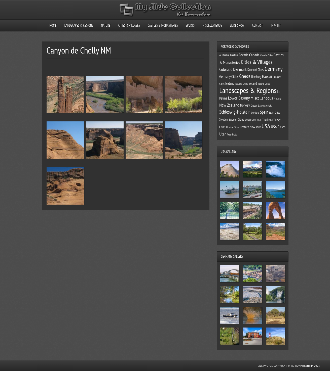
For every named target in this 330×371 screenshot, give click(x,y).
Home (53, 25)
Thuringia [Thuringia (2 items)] (267, 119)
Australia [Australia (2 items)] (224, 55)
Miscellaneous (212, 25)
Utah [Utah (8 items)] (222, 134)
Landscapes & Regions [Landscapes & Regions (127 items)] (247, 90)
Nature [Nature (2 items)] (277, 98)
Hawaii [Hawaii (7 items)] (267, 76)
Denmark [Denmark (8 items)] (240, 69)
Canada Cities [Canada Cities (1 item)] (266, 55)
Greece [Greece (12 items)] (244, 76)
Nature (106, 25)
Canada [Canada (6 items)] (254, 55)
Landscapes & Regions (78, 25)
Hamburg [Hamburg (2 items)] (256, 77)
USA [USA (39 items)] (266, 126)
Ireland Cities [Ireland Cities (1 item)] (264, 83)
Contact (257, 25)
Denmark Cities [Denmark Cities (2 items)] (255, 70)
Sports (190, 25)
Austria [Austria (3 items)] (234, 55)
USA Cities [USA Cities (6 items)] (278, 126)
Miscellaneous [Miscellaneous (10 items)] (262, 98)
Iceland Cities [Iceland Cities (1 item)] (241, 83)
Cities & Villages (129, 25)
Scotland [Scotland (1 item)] (255, 112)
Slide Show (237, 25)
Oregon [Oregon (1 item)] (253, 105)
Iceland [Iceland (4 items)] (230, 83)
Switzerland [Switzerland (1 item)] (250, 119)
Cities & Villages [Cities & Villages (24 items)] (256, 61)
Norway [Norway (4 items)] (245, 105)
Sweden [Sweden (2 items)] (223, 119)
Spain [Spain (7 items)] (264, 112)
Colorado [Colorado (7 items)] (225, 69)
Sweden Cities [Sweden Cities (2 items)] (236, 119)
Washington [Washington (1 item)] (232, 134)
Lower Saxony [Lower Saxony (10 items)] (239, 98)
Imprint (275, 25)
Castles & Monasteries (163, 25)
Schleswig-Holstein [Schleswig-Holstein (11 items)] (234, 112)
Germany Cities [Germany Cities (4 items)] (228, 76)
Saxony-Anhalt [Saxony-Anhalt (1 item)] (265, 105)
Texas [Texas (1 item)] (258, 119)
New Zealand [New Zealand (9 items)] (229, 105)
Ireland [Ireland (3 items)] (252, 83)
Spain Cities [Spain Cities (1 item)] (274, 112)
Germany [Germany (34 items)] (273, 68)
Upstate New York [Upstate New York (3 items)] (250, 127)
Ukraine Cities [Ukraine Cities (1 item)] (232, 127)
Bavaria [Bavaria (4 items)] (243, 55)
